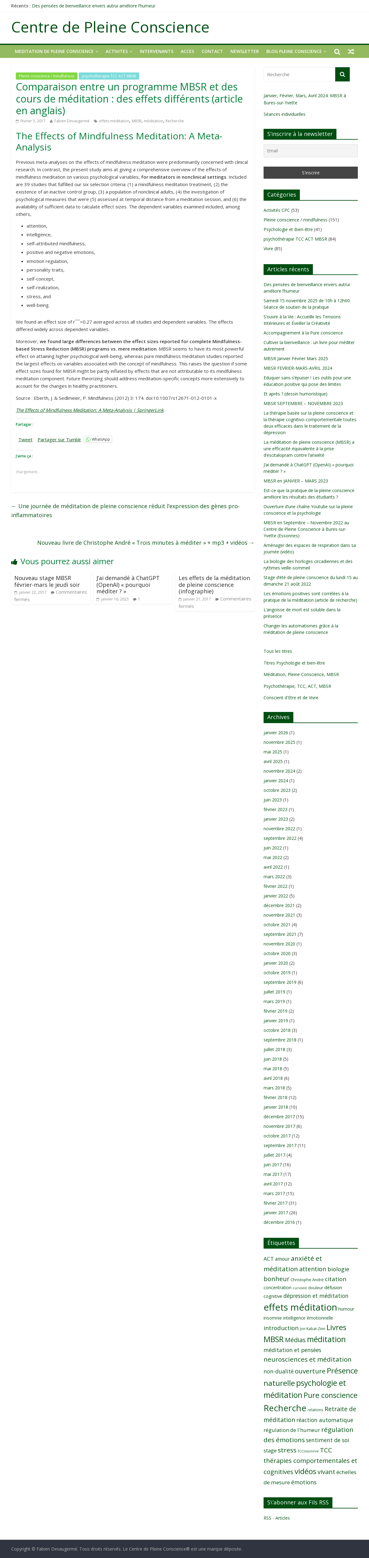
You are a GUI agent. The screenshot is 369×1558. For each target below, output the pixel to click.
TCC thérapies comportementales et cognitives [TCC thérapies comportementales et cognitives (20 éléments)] (310, 1461)
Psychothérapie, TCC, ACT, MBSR (297, 686)
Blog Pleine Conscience (294, 51)
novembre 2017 (279, 1126)
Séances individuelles (284, 114)
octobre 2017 (277, 1136)
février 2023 (275, 809)
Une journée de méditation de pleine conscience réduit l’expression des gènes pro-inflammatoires (125, 510)
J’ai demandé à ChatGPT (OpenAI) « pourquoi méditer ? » (128, 584)
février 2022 (275, 886)
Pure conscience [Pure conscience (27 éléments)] (331, 1395)
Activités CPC (277, 210)
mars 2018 (274, 1088)
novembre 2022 (279, 828)
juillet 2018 (274, 1049)
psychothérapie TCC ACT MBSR (109, 76)
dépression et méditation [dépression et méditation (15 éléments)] (316, 1295)
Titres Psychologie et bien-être (294, 663)
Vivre (268, 248)
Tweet (25, 439)
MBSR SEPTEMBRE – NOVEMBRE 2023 (303, 403)
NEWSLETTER (244, 51)
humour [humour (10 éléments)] (346, 1309)
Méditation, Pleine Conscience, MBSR (301, 674)
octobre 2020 (277, 953)
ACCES (187, 51)
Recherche (175, 121)
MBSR (136, 121)
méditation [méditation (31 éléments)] (326, 1339)
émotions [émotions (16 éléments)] (304, 1482)
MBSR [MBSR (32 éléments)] (274, 1339)
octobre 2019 (277, 972)
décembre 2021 (279, 905)
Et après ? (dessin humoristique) (295, 394)
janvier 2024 (276, 780)
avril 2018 (273, 1078)
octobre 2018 (277, 1030)
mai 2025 (273, 752)
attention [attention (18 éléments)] (312, 1269)
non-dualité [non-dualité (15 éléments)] (279, 1371)
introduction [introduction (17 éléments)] (281, 1328)
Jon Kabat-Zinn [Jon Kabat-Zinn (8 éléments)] (312, 1328)
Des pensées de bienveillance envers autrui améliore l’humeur (93, 6)
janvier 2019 (276, 1020)
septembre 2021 (280, 934)
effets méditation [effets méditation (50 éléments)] (300, 1307)
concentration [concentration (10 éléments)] (277, 1287)
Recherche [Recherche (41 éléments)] (285, 1408)
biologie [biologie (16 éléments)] (338, 1269)
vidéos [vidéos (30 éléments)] (305, 1471)
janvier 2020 (276, 963)
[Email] (311, 150)
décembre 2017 (279, 1116)
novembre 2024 (279, 771)
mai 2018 (273, 1068)
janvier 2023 (276, 819)
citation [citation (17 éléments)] (335, 1279)
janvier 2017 (276, 1212)
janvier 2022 (276, 896)
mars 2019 (274, 1001)
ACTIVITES (117, 51)
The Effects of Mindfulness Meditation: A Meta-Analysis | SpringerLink (90, 410)
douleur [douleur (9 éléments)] (315, 1287)
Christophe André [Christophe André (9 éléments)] (307, 1279)
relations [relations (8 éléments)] (315, 1409)
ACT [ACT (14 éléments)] (269, 1258)
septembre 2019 (280, 982)
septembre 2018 (280, 1040)
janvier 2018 (276, 1107)
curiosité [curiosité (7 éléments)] (300, 1288)
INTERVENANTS (156, 51)
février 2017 (275, 1203)
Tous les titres (278, 651)
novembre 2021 (279, 915)
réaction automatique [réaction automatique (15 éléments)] (324, 1420)
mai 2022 (273, 857)
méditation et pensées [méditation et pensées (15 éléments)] (292, 1350)
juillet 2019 (274, 992)
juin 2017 (273, 1164)
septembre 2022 (280, 838)
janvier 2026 (276, 732)
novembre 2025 (279, 742)
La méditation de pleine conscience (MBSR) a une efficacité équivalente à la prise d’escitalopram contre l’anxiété (309, 448)
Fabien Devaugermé (72, 121)
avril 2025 (273, 761)
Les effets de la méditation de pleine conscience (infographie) (214, 584)
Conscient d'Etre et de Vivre (291, 697)
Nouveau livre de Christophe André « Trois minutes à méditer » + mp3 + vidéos (146, 542)
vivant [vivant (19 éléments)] (326, 1472)
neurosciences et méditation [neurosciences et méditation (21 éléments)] (308, 1359)
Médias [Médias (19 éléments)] (295, 1340)
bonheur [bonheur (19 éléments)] (276, 1279)
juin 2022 (273, 848)
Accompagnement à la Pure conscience (303, 333)
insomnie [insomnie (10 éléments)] (273, 1318)
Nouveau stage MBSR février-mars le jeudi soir (47, 581)
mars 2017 (274, 1193)
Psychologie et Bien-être (288, 229)
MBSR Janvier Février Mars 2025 (296, 358)
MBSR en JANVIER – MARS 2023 (296, 481)
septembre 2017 (280, 1145)
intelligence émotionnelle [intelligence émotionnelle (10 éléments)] (308, 1318)
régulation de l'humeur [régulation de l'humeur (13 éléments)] (292, 1430)
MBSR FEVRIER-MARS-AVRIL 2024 (298, 368)
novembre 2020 (279, 944)
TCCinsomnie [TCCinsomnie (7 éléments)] (308, 1451)
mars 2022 (274, 876)
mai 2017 (273, 1174)
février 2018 (275, 1097)
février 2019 (275, 1011)
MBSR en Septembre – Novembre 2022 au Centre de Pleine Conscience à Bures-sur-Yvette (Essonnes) (306, 529)
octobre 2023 (277, 790)
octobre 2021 (277, 924)
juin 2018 (273, 1059)
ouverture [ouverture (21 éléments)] (310, 1371)
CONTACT (212, 51)
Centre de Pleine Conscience (110, 27)
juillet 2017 (274, 1155)
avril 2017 (273, 1184)
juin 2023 (273, 800)
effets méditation (114, 121)
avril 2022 (273, 867)
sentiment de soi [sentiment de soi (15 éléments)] (327, 1440)
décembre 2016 (279, 1222)
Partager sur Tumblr (59, 439)
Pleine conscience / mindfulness (46, 76)
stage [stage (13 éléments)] (270, 1450)
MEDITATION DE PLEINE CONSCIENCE (54, 51)
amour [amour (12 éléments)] (282, 1258)
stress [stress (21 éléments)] (287, 1450)
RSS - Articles (277, 1518)
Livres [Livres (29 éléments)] (336, 1327)
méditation (153, 121)
